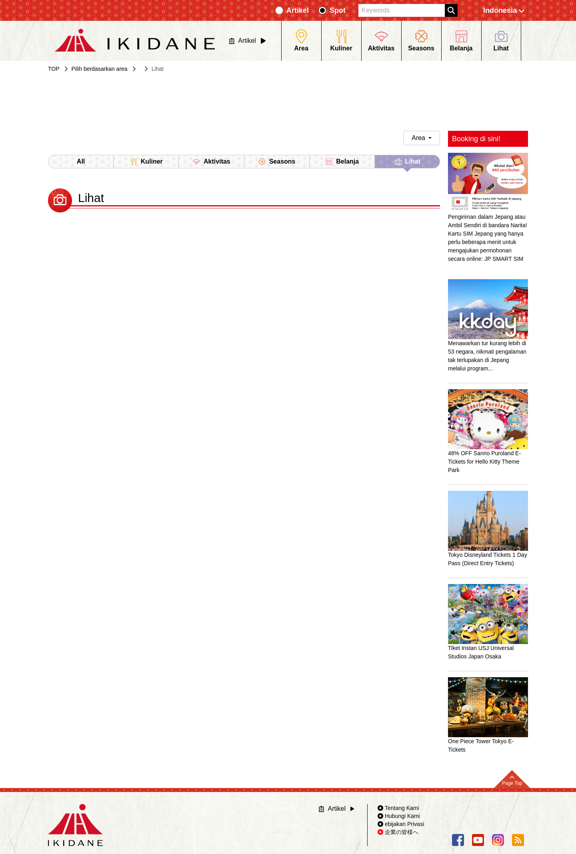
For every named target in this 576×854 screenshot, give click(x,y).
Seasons (277, 162)
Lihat (407, 163)
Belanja (342, 162)
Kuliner (146, 162)
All (81, 161)
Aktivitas (211, 162)
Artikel (297, 10)
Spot (338, 10)
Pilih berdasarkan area (100, 69)
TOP (54, 69)
